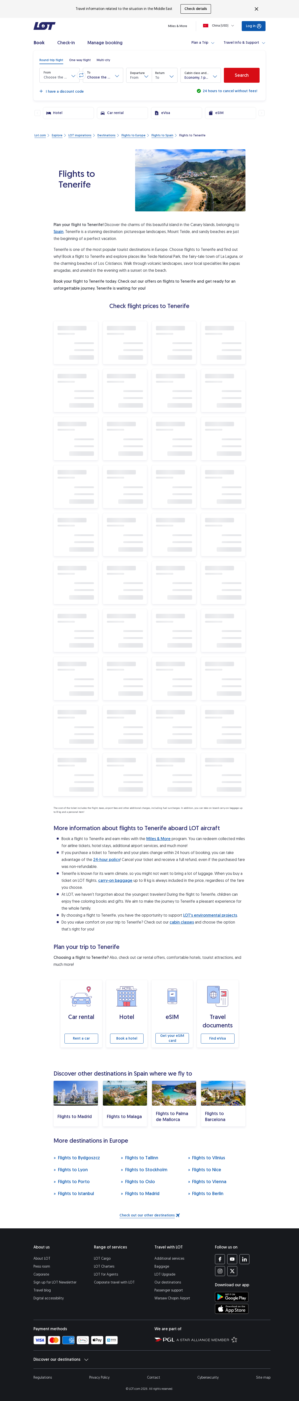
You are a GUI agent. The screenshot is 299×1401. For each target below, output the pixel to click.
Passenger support (168, 1290)
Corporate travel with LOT (114, 1282)
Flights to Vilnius (206, 1158)
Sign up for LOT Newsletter (54, 1282)
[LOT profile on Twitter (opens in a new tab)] (232, 1271)
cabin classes (182, 922)
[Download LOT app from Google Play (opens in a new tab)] (231, 1297)
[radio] (51, 60)
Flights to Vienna (207, 1181)
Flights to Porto (72, 1181)
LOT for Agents (106, 1274)
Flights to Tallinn (139, 1158)
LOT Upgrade (164, 1274)
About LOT (41, 1258)
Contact (153, 1377)
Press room (41, 1266)
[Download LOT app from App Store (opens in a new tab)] (231, 1309)
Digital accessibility (48, 1298)
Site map (263, 1377)
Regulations (42, 1377)
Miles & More (158, 838)
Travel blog (42, 1290)
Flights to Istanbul (74, 1193)
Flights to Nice (204, 1169)
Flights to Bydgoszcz (77, 1158)
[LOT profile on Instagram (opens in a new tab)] (220, 1271)
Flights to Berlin (206, 1193)
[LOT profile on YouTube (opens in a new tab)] (232, 1259)
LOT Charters (104, 1266)
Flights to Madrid (140, 1193)
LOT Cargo (102, 1258)
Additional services (169, 1258)
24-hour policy (106, 859)
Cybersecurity (208, 1377)
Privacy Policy (99, 1377)
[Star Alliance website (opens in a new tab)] (207, 1339)
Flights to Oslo (138, 1181)
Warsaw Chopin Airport (172, 1298)
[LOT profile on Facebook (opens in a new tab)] (220, 1259)
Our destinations (167, 1282)
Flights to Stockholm (144, 1169)
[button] (59, 75)
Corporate (41, 1274)
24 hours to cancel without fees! (229, 91)
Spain (58, 231)
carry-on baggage (115, 880)
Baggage (161, 1266)
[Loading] (219, 25)
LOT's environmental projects (210, 915)
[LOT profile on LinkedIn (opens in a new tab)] (244, 1259)
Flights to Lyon (71, 1169)
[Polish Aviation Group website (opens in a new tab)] (164, 1339)
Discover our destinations (60, 1359)
